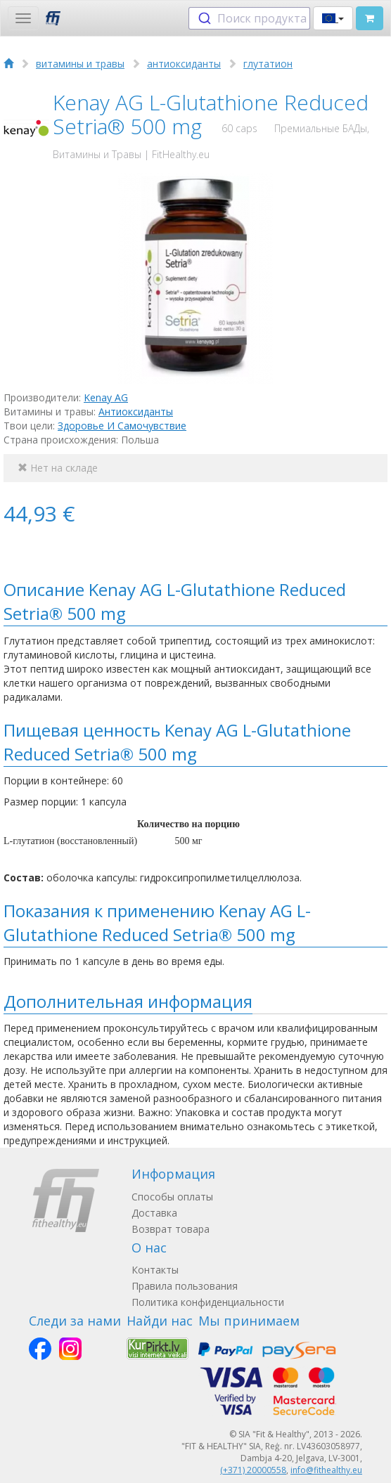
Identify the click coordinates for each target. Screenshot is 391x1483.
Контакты (155, 1269)
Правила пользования (185, 1286)
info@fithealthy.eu (326, 1470)
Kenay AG (106, 397)
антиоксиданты (184, 63)
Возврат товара (171, 1229)
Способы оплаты (172, 1196)
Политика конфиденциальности (208, 1302)
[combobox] (249, 18)
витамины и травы (80, 63)
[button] (333, 18)
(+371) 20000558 (253, 1470)
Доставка (154, 1212)
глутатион (268, 63)
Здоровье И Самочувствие (122, 425)
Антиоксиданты (135, 411)
